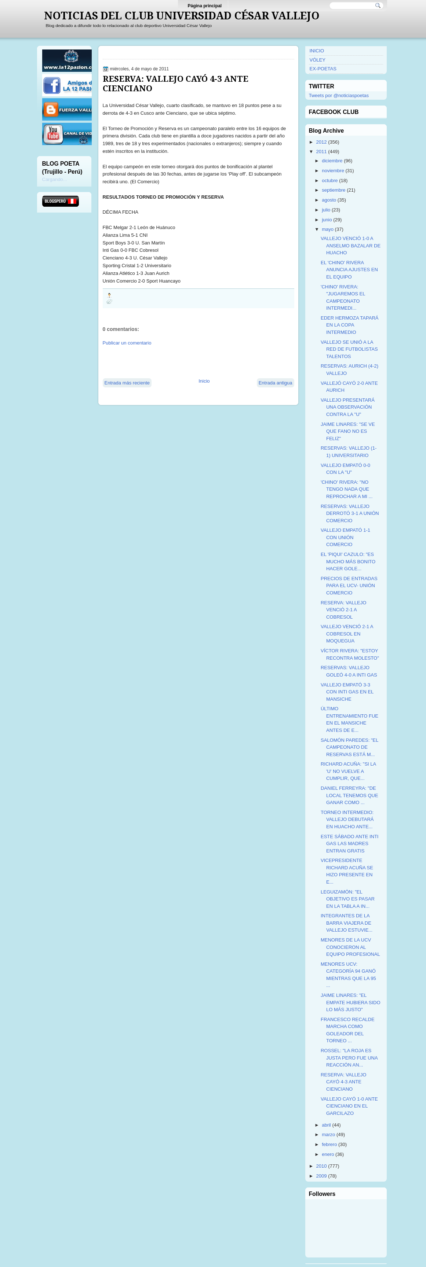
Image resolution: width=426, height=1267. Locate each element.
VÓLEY (317, 60)
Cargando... (54, 179)
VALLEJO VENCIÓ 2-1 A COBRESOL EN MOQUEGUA (347, 634)
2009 (321, 1176)
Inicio (204, 381)
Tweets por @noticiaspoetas (339, 95)
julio (326, 210)
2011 (321, 151)
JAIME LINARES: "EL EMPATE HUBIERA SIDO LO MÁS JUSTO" (351, 1002)
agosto (329, 200)
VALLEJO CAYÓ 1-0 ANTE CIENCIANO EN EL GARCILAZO (349, 1106)
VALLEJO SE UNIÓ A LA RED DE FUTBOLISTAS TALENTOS (349, 349)
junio (327, 219)
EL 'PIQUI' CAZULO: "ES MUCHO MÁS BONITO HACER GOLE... (348, 561)
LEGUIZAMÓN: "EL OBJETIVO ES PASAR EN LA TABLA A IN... (348, 899)
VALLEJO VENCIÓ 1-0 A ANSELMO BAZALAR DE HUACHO (351, 245)
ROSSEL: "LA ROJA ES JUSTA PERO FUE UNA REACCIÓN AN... (349, 1058)
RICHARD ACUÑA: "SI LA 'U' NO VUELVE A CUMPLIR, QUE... (348, 771)
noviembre (333, 170)
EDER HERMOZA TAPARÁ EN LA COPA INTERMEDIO (349, 325)
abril (326, 1125)
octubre (330, 180)
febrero (329, 1144)
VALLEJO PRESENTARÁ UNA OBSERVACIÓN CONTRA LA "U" (348, 407)
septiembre (333, 190)
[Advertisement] (188, 361)
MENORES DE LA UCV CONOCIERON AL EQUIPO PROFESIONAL (350, 947)
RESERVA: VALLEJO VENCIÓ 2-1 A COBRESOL (343, 610)
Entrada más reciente (127, 383)
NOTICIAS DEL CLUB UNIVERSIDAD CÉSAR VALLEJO (182, 16)
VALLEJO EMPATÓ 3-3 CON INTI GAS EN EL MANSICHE (347, 692)
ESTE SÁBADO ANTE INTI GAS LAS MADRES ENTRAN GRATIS (349, 844)
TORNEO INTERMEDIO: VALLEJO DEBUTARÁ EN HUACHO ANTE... (347, 819)
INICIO (317, 51)
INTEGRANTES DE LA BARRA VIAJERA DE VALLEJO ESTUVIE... (346, 923)
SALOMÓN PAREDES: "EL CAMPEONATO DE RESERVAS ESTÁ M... (349, 747)
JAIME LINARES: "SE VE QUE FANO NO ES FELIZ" (348, 431)
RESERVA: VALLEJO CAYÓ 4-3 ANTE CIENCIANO (175, 83)
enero (328, 1154)
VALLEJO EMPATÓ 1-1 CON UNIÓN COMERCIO (345, 537)
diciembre (332, 160)
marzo (328, 1134)
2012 (321, 142)
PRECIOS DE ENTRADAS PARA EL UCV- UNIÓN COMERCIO (349, 586)
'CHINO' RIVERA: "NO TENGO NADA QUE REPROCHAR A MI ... (346, 489)
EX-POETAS (323, 68)
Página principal (205, 5)
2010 (321, 1166)
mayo (328, 229)
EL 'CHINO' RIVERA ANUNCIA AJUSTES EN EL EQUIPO (349, 270)
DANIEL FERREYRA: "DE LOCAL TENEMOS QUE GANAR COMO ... (349, 795)
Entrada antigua (275, 383)
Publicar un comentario (127, 343)
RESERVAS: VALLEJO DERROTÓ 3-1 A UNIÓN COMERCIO (350, 513)
